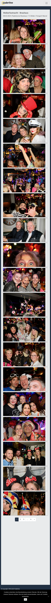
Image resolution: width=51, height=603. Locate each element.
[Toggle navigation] (46, 3)
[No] (48, 596)
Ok (25, 599)
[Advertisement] (25, 553)
